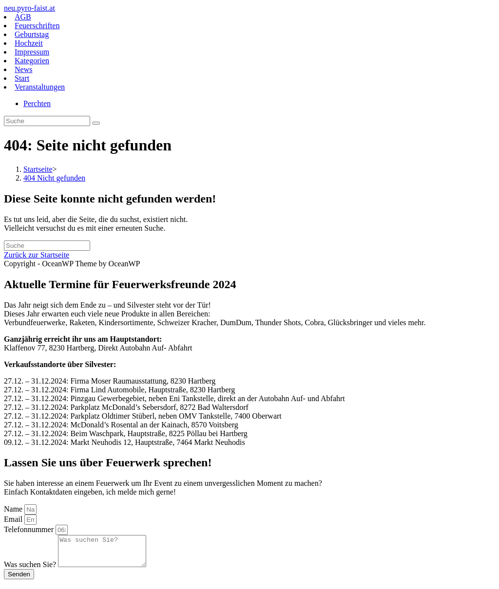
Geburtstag (32, 34)
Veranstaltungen (40, 87)
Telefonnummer (30, 529)
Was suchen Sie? (31, 570)
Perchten (37, 103)
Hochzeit (29, 43)
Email (14, 519)
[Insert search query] (47, 121)
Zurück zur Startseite (36, 255)
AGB (23, 17)
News (23, 69)
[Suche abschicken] (96, 123)
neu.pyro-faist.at (29, 8)
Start (22, 78)
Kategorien (32, 60)
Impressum (32, 52)
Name (14, 509)
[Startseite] (38, 169)
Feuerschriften (37, 25)
